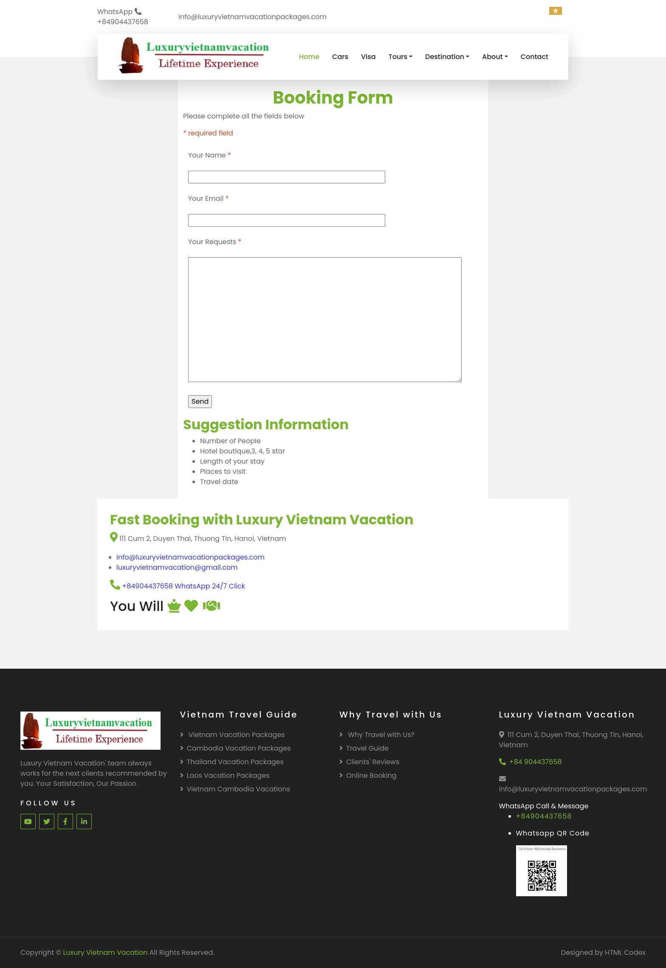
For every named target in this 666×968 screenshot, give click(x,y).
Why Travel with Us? (377, 735)
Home (309, 57)
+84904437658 (544, 816)
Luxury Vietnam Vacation (105, 952)
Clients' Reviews (369, 762)
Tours (398, 57)
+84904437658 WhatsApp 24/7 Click (177, 586)
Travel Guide (364, 748)
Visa (368, 57)
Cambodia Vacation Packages (235, 748)
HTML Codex (625, 952)
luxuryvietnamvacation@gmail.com (177, 567)
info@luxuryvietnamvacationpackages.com (190, 557)
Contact (534, 57)
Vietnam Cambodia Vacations (235, 789)
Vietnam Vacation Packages (232, 735)
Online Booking (368, 775)
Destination (444, 57)
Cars (340, 57)
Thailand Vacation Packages (232, 762)
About (492, 57)
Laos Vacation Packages (225, 775)
